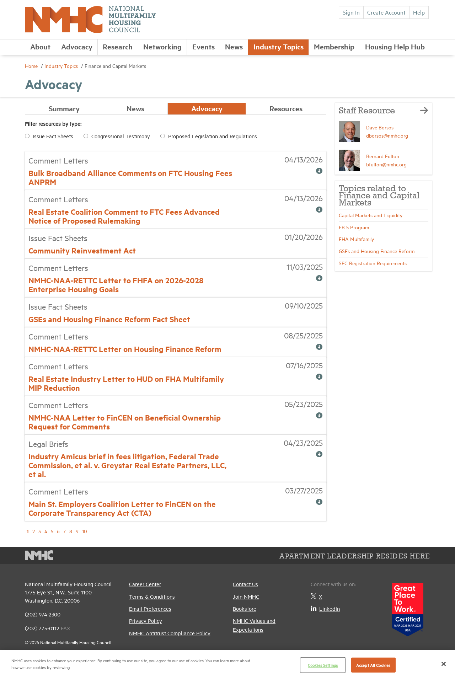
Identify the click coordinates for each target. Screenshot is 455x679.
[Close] (443, 664)
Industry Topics (278, 46)
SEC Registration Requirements (373, 263)
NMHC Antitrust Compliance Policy (169, 633)
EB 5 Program (354, 227)
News (234, 46)
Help (419, 12)
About (40, 46)
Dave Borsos (380, 127)
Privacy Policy (145, 620)
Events (203, 46)
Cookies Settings (323, 665)
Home (32, 65)
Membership (334, 46)
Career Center (145, 584)
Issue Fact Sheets (53, 136)
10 (84, 531)
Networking (162, 46)
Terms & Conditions (152, 596)
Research (118, 46)
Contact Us (245, 584)
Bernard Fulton (382, 156)
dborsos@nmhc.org (387, 135)
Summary (64, 108)
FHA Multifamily (356, 238)
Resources (286, 108)
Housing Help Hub (395, 46)
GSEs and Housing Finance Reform (376, 250)
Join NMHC (246, 596)
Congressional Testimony (120, 136)
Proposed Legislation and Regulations (212, 136)
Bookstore (244, 608)
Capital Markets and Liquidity (370, 215)
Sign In (351, 12)
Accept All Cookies (373, 665)
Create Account (386, 12)
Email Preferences (150, 608)
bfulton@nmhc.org (386, 164)
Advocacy (76, 46)
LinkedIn (325, 608)
